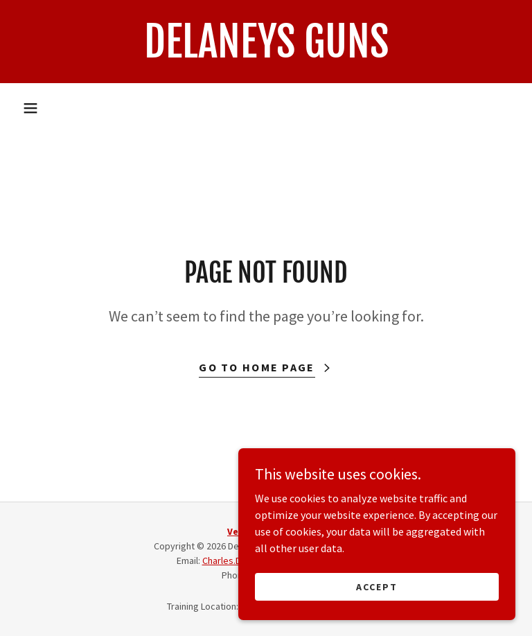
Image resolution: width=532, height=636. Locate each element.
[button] (30, 108)
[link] (266, 53)
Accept (377, 586)
